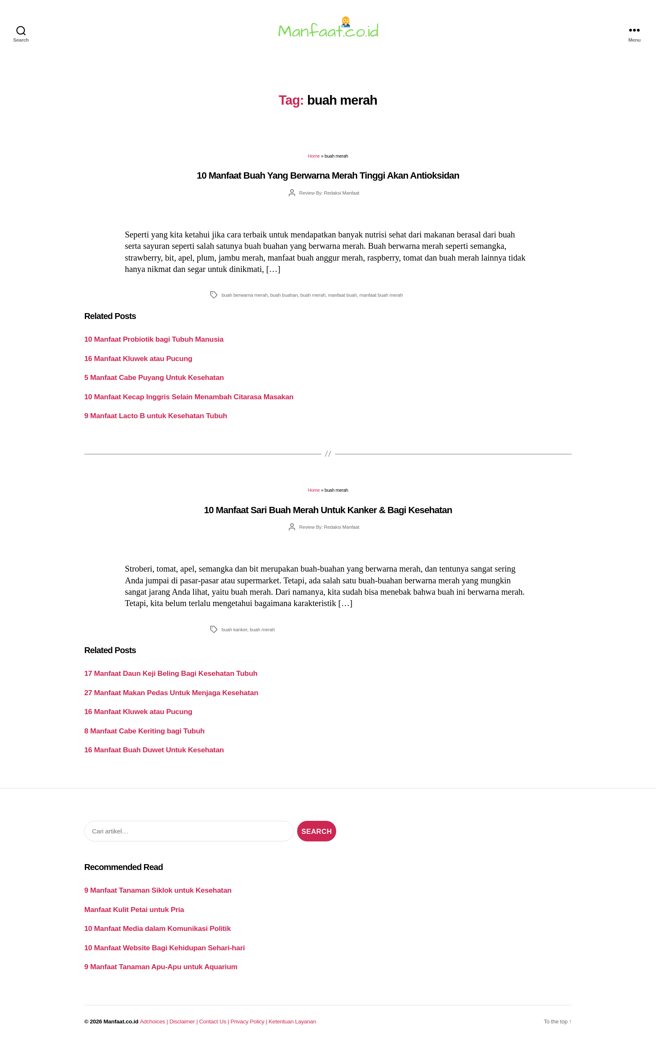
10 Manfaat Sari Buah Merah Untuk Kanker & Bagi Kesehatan (328, 510)
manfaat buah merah (381, 295)
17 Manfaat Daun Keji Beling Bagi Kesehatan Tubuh (171, 673)
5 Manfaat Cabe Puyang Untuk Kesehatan (154, 377)
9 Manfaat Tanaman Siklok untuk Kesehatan (158, 890)
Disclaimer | (184, 1021)
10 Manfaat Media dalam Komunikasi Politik (157, 928)
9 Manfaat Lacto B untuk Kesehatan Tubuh (155, 415)
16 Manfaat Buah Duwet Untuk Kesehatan (154, 750)
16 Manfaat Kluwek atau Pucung (138, 358)
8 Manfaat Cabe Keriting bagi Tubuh (144, 731)
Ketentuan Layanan (292, 1021)
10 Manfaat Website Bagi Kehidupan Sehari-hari (164, 948)
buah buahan (284, 295)
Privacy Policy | (249, 1021)
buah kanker (234, 629)
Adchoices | (154, 1021)
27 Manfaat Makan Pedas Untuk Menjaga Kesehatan (171, 692)
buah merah (313, 295)
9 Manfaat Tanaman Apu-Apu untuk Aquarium (161, 966)
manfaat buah (342, 295)
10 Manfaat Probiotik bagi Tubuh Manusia (154, 339)
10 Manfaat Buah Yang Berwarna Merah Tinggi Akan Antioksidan (328, 175)
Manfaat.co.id (121, 1021)
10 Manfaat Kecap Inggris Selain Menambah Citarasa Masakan (189, 397)
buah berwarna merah (245, 295)
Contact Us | (215, 1021)
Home (314, 155)
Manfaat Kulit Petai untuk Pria (134, 909)
